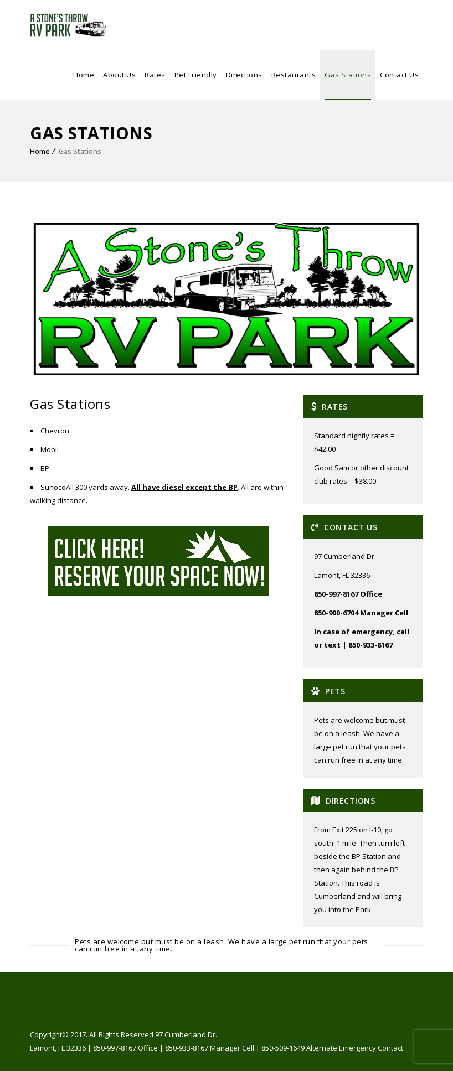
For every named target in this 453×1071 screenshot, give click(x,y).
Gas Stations (348, 75)
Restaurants (293, 75)
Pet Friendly (195, 75)
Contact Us (399, 75)
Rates (155, 75)
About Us (119, 75)
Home (83, 75)
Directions (244, 75)
